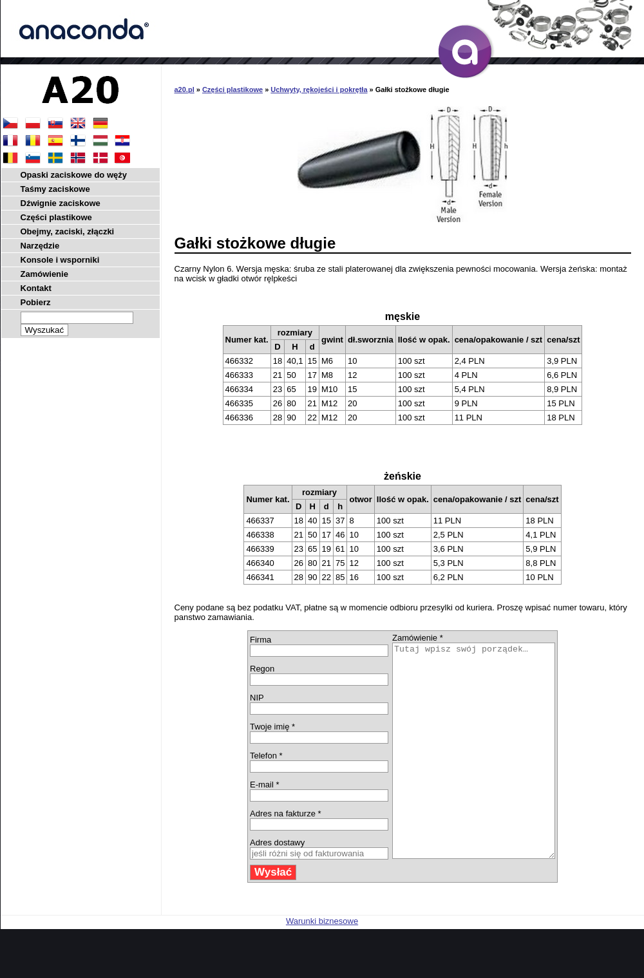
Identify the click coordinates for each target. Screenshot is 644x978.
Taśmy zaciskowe (55, 189)
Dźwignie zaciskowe (60, 203)
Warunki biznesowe (322, 963)
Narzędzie (40, 245)
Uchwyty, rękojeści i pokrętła (318, 89)
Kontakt (36, 288)
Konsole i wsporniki (60, 260)
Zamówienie (44, 274)
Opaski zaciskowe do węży (74, 175)
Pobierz (36, 302)
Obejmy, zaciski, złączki (68, 231)
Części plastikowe (232, 89)
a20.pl (184, 89)
